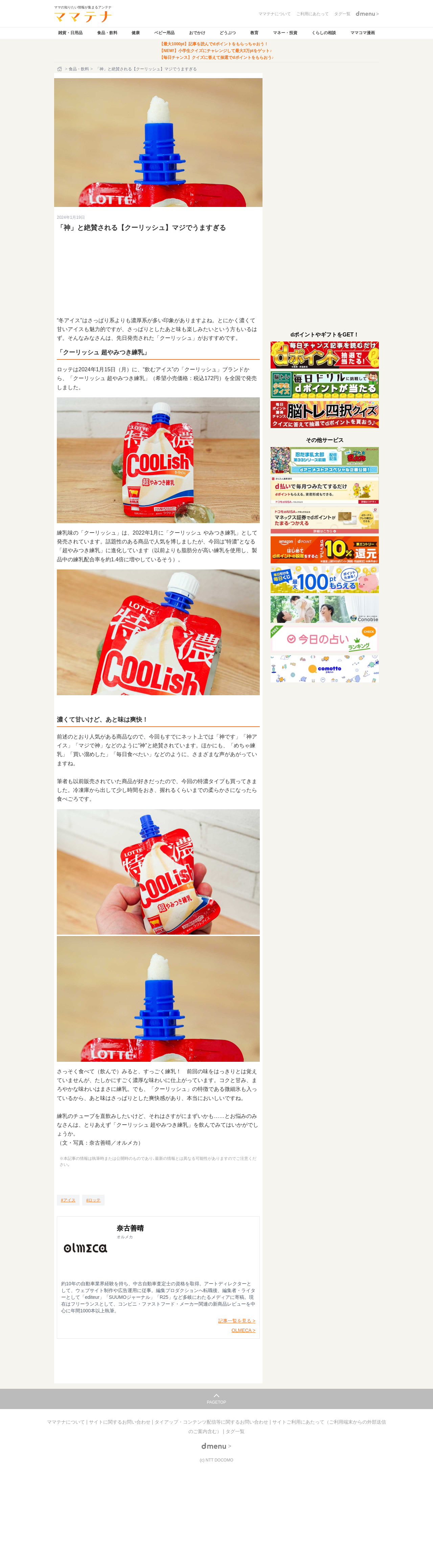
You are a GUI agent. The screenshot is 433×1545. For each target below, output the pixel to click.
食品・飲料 (107, 32)
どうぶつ (228, 32)
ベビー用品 (164, 32)
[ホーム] (60, 69)
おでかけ (197, 32)
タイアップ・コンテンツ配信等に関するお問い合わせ (212, 1422)
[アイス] (68, 1200)
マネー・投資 (285, 32)
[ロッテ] (93, 1200)
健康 (136, 32)
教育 (254, 32)
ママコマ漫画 (362, 32)
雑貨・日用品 (70, 32)
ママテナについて (66, 1422)
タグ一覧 (235, 1431)
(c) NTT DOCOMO (216, 1460)
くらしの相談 (324, 32)
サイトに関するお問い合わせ (120, 1422)
